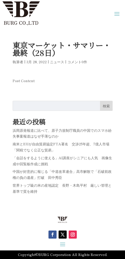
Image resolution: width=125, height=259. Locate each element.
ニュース (57, 61)
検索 (106, 105)
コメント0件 (77, 61)
